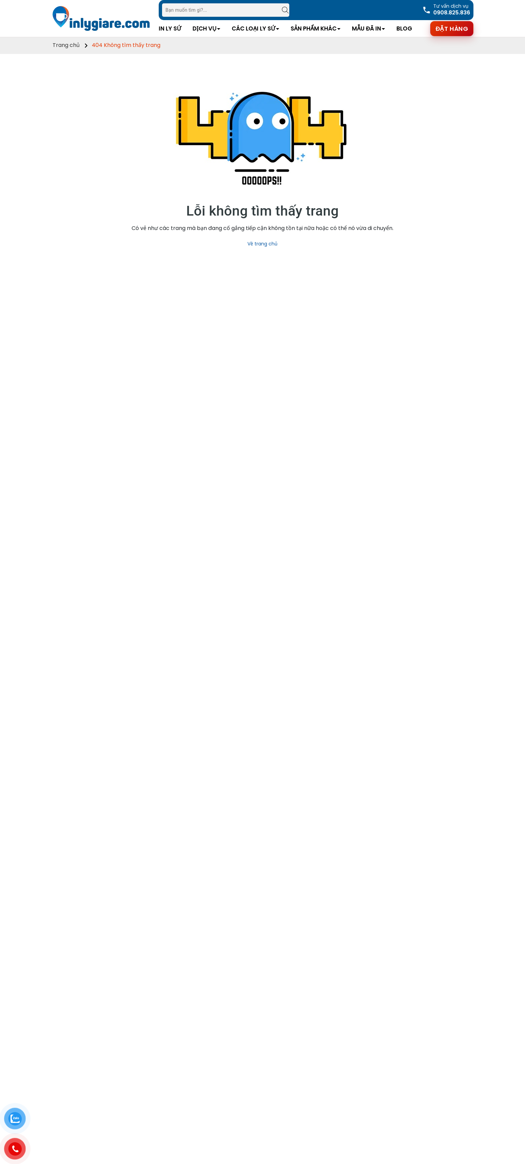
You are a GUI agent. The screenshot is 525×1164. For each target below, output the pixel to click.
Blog (404, 28)
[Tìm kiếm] (282, 10)
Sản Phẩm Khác (313, 28)
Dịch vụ (204, 28)
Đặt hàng (451, 28)
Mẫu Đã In (366, 28)
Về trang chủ (262, 243)
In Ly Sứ (170, 28)
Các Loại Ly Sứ (253, 28)
